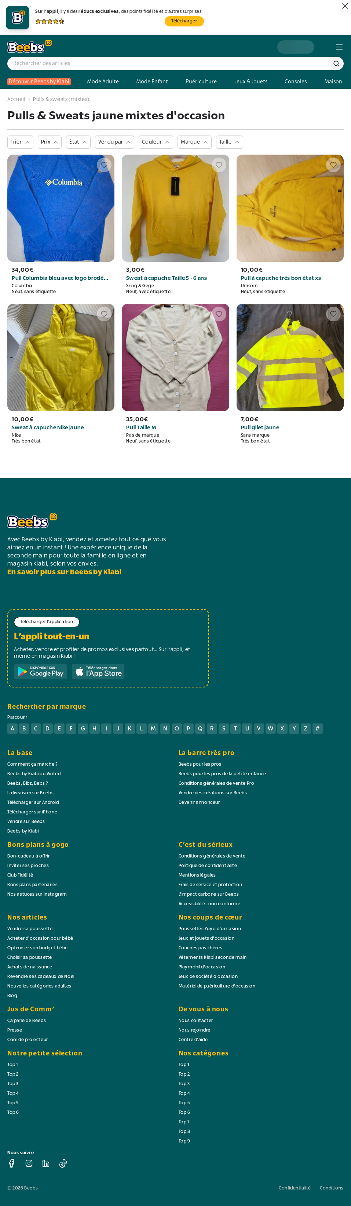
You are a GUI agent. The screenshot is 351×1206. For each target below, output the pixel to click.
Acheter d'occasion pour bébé (40, 938)
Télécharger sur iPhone (32, 812)
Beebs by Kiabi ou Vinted (34, 774)
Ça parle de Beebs (26, 1021)
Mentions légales (197, 875)
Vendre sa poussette (29, 929)
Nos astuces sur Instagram (37, 894)
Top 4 (13, 1093)
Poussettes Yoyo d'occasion (210, 929)
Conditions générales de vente (212, 856)
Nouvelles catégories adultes (39, 986)
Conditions (332, 1188)
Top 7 (184, 1122)
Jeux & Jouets (250, 81)
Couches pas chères (201, 948)
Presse (14, 1030)
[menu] (339, 47)
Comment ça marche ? (32, 764)
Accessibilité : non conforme (210, 904)
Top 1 (12, 1065)
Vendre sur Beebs (26, 822)
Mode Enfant (152, 81)
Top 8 (184, 1132)
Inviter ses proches (28, 866)
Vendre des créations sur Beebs (213, 793)
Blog (12, 996)
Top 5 (13, 1103)
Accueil (16, 99)
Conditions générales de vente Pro (217, 783)
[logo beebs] (29, 47)
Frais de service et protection (210, 885)
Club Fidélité (20, 875)
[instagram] (29, 1163)
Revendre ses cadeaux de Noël (40, 977)
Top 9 (184, 1141)
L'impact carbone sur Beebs (209, 894)
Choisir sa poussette (29, 958)
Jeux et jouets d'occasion (207, 938)
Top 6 (13, 1113)
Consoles (296, 81)
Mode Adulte (103, 81)
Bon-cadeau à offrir (28, 856)
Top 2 (13, 1074)
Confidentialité (295, 1188)
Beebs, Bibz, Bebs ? (27, 783)
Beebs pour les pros (200, 764)
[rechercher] (336, 63)
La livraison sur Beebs (30, 793)
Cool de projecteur (27, 1040)
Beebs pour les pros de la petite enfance (222, 774)
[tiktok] (63, 1163)
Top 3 (13, 1084)
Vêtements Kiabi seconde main (213, 958)
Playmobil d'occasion (202, 967)
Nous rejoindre (195, 1030)
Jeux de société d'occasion (208, 977)
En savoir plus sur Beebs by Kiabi (64, 572)
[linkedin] (46, 1163)
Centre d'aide (193, 1040)
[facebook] (11, 1163)
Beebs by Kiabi (23, 831)
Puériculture (201, 81)
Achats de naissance (29, 967)
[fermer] (345, 5)
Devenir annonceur (199, 803)
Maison (333, 81)
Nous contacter (196, 1021)
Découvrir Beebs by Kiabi (39, 81)
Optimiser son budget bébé (37, 948)
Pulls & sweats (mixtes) (61, 99)
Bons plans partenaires (32, 885)
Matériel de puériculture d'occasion (217, 986)
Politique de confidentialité (208, 866)
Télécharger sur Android (33, 803)
